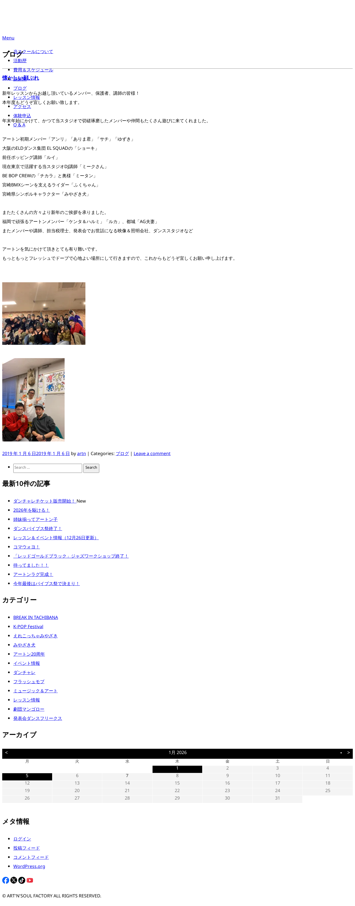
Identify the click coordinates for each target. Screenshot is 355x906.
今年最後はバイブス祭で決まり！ (46, 584)
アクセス (22, 107)
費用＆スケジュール (33, 71)
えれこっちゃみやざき (35, 637)
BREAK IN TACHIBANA (35, 618)
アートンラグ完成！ (33, 575)
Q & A (19, 126)
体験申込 (22, 116)
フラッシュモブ (28, 682)
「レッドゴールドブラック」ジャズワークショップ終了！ (71, 557)
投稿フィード (26, 849)
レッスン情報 (26, 98)
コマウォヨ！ (26, 548)
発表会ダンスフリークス (37, 719)
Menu (8, 39)
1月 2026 (178, 754)
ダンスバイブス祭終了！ (37, 529)
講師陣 (20, 80)
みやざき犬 (24, 646)
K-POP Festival (28, 627)
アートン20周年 (29, 655)
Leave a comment (152, 454)
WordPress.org (29, 867)
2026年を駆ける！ (31, 511)
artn (81, 454)
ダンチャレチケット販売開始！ (45, 502)
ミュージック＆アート (35, 692)
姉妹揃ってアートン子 (35, 520)
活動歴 (20, 61)
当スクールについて (33, 52)
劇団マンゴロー (28, 710)
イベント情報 (26, 664)
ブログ (20, 89)
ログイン (22, 840)
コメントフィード (31, 858)
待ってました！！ (31, 566)
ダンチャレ (24, 673)
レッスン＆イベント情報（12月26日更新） (56, 538)
